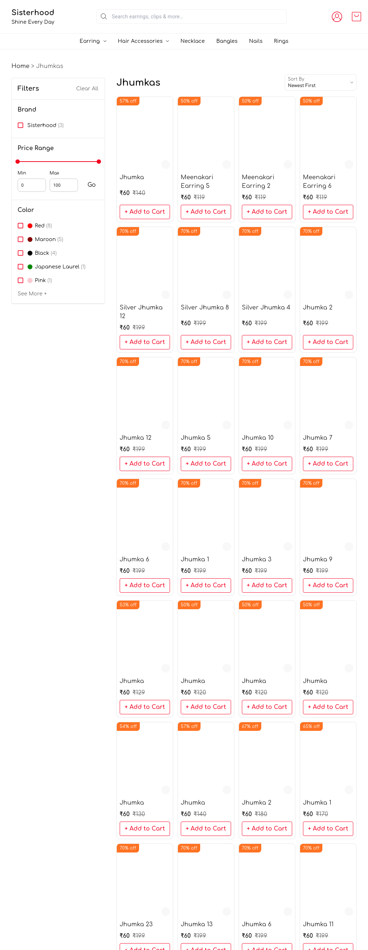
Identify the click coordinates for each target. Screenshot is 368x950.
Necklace (192, 41)
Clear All (87, 88)
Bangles (227, 41)
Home (20, 66)
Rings (281, 41)
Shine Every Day (54, 22)
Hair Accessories (140, 41)
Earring (90, 41)
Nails (255, 41)
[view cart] (356, 16)
